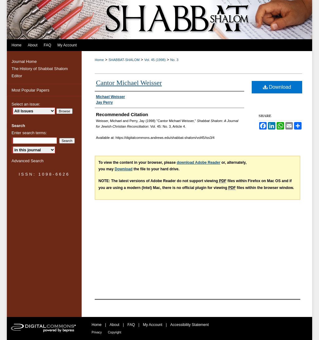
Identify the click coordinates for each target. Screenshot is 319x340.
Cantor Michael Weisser (129, 83)
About (114, 325)
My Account (152, 325)
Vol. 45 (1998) (155, 60)
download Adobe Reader (198, 162)
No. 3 (174, 60)
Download (277, 87)
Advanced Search (28, 160)
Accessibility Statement (189, 325)
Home (99, 60)
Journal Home (24, 61)
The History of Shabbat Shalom (40, 68)
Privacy (97, 332)
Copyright (114, 332)
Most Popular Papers (30, 90)
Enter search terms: (29, 132)
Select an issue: (26, 104)
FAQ (131, 325)
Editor (17, 75)
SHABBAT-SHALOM (124, 60)
